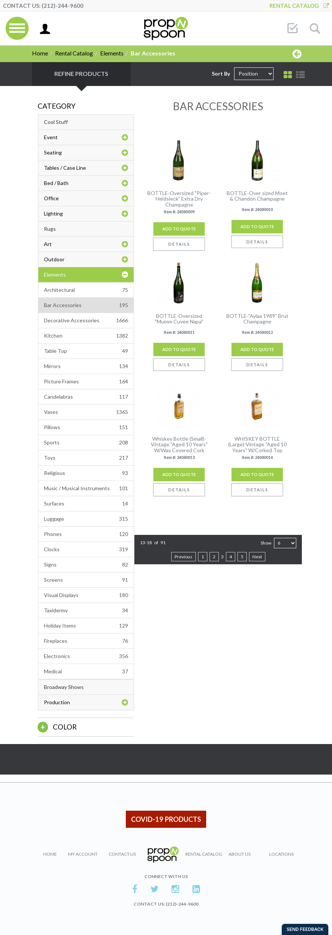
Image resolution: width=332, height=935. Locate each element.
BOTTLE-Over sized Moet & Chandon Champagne (257, 196)
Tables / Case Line (86, 168)
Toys (86, 458)
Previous (183, 556)
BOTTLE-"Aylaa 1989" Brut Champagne (257, 319)
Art (86, 244)
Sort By (221, 73)
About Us (239, 854)
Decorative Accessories (86, 320)
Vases (86, 412)
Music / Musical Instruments (86, 488)
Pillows (86, 427)
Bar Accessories (86, 305)
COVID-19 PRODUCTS (166, 819)
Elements (112, 53)
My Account (83, 854)
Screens (86, 580)
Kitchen (86, 335)
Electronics (86, 656)
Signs (86, 564)
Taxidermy (86, 610)
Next (257, 556)
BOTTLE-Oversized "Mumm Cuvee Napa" (179, 319)
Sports (86, 442)
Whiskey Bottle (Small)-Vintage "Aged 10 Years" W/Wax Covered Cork (179, 444)
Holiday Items (86, 625)
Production (86, 702)
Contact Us (122, 854)
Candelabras (86, 397)
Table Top (86, 351)
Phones (86, 534)
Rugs (50, 229)
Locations (281, 854)
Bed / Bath (86, 183)
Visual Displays (86, 595)
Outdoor (86, 259)
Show (266, 543)
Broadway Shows (64, 687)
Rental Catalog (299, 5)
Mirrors (86, 366)
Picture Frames (86, 381)
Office (86, 198)
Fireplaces (86, 641)
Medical (86, 671)
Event (86, 137)
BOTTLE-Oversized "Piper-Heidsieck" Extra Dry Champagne (179, 198)
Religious (86, 473)
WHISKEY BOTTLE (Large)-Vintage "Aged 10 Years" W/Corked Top (257, 444)
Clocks (86, 549)
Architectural (86, 290)
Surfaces (86, 503)
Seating (86, 152)
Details (179, 244)
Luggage (86, 519)
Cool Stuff (56, 122)
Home (40, 53)
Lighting (86, 213)
